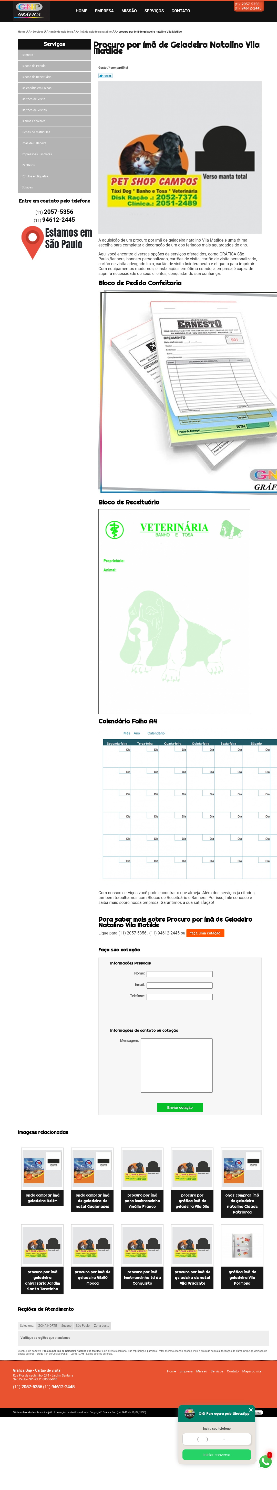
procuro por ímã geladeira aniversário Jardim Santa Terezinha (42, 1280)
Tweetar (105, 75)
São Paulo (83, 1325)
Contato (181, 10)
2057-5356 (251, 4)
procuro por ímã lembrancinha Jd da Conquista (142, 1278)
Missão (129, 10)
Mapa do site (251, 1371)
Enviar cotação (180, 1107)
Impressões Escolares (37, 154)
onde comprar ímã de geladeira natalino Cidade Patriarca (242, 1204)
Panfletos (28, 165)
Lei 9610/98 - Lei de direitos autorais (91, 1353)
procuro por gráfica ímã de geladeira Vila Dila (192, 1201)
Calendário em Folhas (37, 88)
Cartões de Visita (33, 99)
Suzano (66, 1325)
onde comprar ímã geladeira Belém (42, 1198)
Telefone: (171, 997)
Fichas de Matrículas (36, 132)
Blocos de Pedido (34, 66)
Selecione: (27, 1325)
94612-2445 (252, 8)
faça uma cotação (205, 933)
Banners (27, 55)
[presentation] (143, 1015)
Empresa (104, 10)
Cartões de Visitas (34, 110)
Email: (174, 985)
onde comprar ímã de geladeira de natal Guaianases (92, 1201)
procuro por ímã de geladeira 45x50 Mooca (92, 1278)
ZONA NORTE (47, 1325)
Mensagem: (166, 1065)
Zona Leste (101, 1325)
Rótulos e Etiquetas (35, 176)
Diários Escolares (33, 121)
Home (81, 10)
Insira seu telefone (217, 1428)
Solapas (27, 187)
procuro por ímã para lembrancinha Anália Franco (142, 1201)
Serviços (154, 10)
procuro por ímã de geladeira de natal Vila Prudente (192, 1278)
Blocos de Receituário (37, 77)
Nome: (173, 974)
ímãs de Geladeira (34, 143)
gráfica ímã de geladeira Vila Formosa (242, 1278)
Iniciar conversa (216, 1455)
